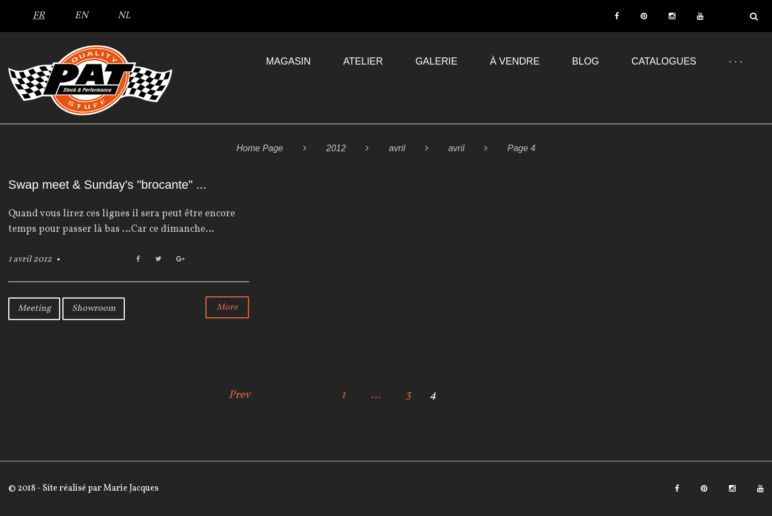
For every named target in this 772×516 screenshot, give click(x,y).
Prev (240, 395)
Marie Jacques (130, 488)
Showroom (93, 308)
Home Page (259, 148)
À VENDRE (515, 61)
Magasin (288, 61)
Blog (585, 61)
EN (81, 16)
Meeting (34, 308)
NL (124, 16)
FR (39, 16)
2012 (336, 148)
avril (397, 148)
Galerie (436, 61)
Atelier (363, 61)
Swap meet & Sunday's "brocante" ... (107, 184)
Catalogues (663, 61)
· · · (735, 61)
